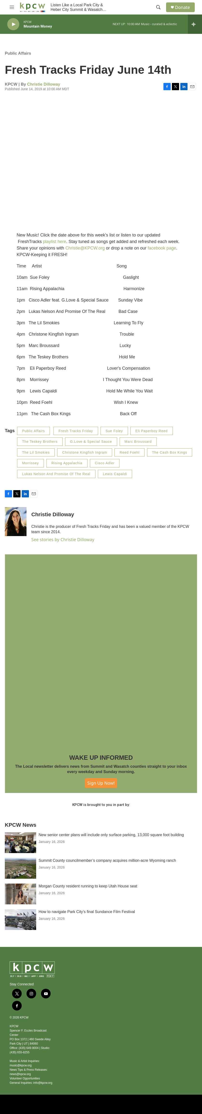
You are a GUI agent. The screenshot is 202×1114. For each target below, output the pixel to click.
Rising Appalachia (66, 463)
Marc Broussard (138, 441)
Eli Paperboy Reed (151, 431)
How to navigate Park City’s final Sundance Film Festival (87, 912)
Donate (182, 7)
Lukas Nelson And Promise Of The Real (56, 474)
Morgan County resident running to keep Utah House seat (88, 886)
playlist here (54, 241)
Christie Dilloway (43, 84)
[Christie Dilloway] (16, 521)
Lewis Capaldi (115, 474)
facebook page (162, 248)
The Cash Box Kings (169, 452)
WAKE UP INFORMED (101, 757)
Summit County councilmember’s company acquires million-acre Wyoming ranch (107, 860)
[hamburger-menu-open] (11, 7)
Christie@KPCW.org (85, 248)
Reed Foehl (129, 452)
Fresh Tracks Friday (76, 431)
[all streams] (195, 24)
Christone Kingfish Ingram (84, 452)
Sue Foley (114, 431)
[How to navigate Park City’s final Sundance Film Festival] (20, 919)
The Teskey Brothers (40, 441)
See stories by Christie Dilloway (62, 539)
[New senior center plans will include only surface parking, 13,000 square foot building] (20, 842)
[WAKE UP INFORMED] (101, 650)
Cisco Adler (105, 463)
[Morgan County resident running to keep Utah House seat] (20, 894)
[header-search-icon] (158, 7)
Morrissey (30, 463)
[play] (13, 24)
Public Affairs (18, 53)
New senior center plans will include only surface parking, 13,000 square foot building (111, 835)
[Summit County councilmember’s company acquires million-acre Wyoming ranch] (20, 868)
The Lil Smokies (36, 452)
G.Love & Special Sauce (91, 441)
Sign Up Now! (101, 783)
